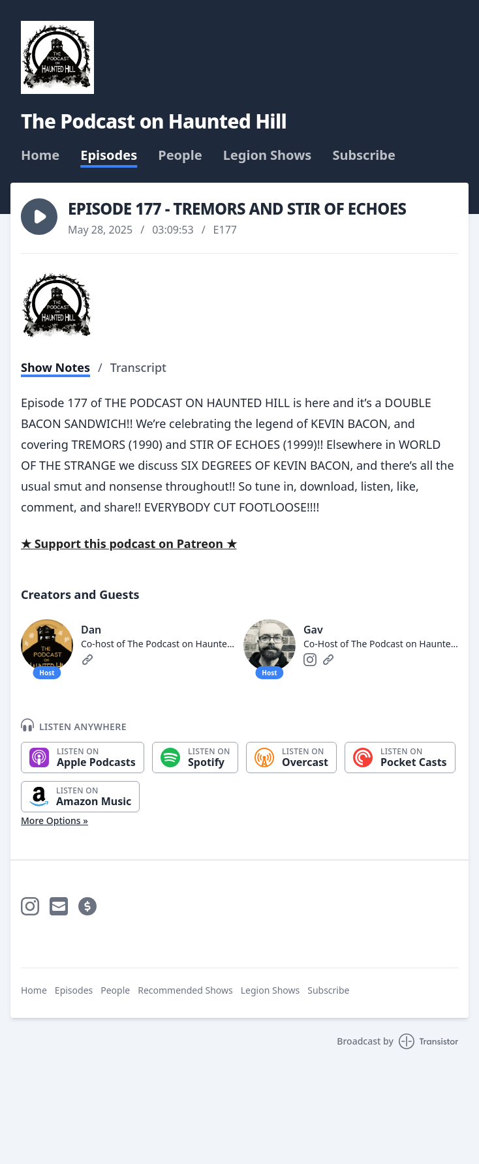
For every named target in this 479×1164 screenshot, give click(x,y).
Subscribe (363, 155)
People (180, 155)
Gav (313, 629)
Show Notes (55, 367)
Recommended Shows (185, 990)
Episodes (108, 155)
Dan (91, 629)
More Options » (54, 820)
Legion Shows (267, 155)
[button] (39, 216)
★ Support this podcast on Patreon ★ (129, 543)
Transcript (138, 367)
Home (40, 155)
